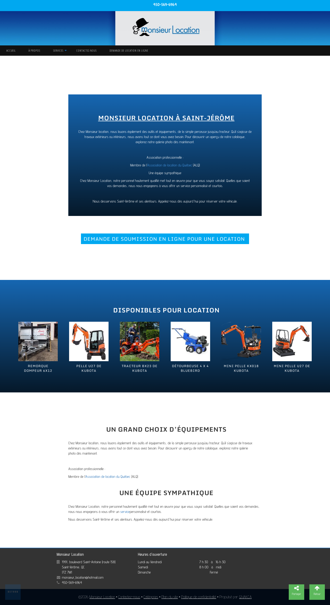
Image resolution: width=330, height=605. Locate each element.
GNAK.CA (245, 596)
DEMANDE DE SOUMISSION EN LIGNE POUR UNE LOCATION (165, 239)
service (125, 512)
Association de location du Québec (169, 165)
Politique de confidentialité (198, 596)
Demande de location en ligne (129, 50)
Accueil (11, 50)
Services (58, 50)
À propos (34, 50)
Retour (13, 591)
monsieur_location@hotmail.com (82, 577)
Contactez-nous (86, 50)
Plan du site (169, 596)
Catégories (151, 596)
